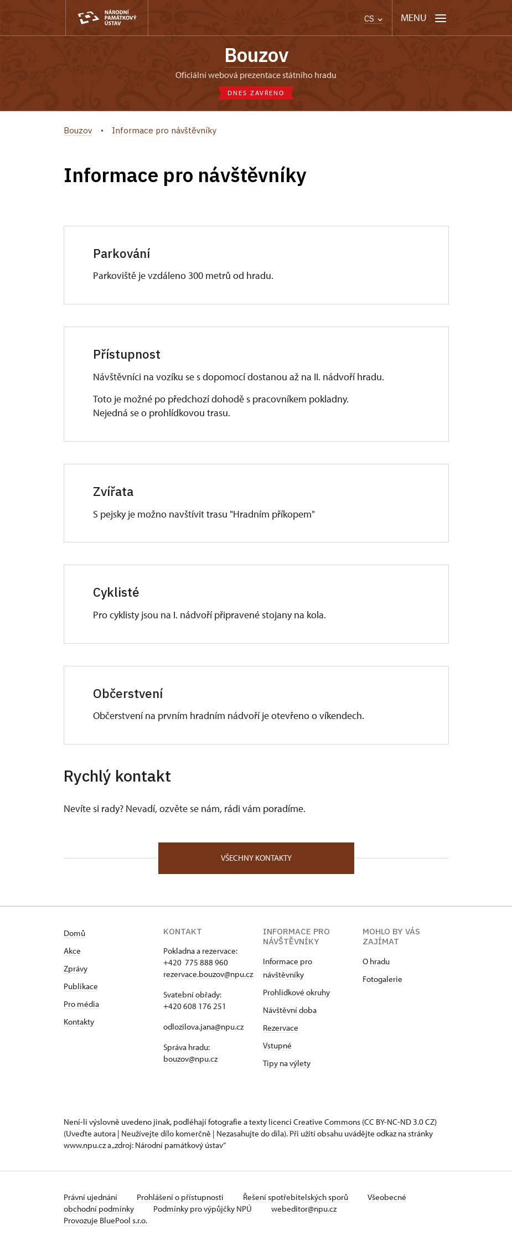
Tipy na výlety (287, 1063)
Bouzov (256, 55)
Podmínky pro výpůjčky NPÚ (203, 1208)
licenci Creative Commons (314, 1121)
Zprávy (75, 968)
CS (373, 18)
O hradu (376, 961)
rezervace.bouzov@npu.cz (208, 974)
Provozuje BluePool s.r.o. (105, 1220)
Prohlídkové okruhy (296, 992)
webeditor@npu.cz (304, 1208)
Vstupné (277, 1045)
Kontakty (79, 1021)
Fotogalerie (382, 979)
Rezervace (280, 1027)
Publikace (81, 986)
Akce (72, 950)
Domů (74, 933)
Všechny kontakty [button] (256, 857)
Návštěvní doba (290, 1010)
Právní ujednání (91, 1197)
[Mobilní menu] (424, 18)
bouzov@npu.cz (190, 1058)
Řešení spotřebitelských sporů (296, 1197)
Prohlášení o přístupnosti (181, 1197)
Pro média (81, 1004)
